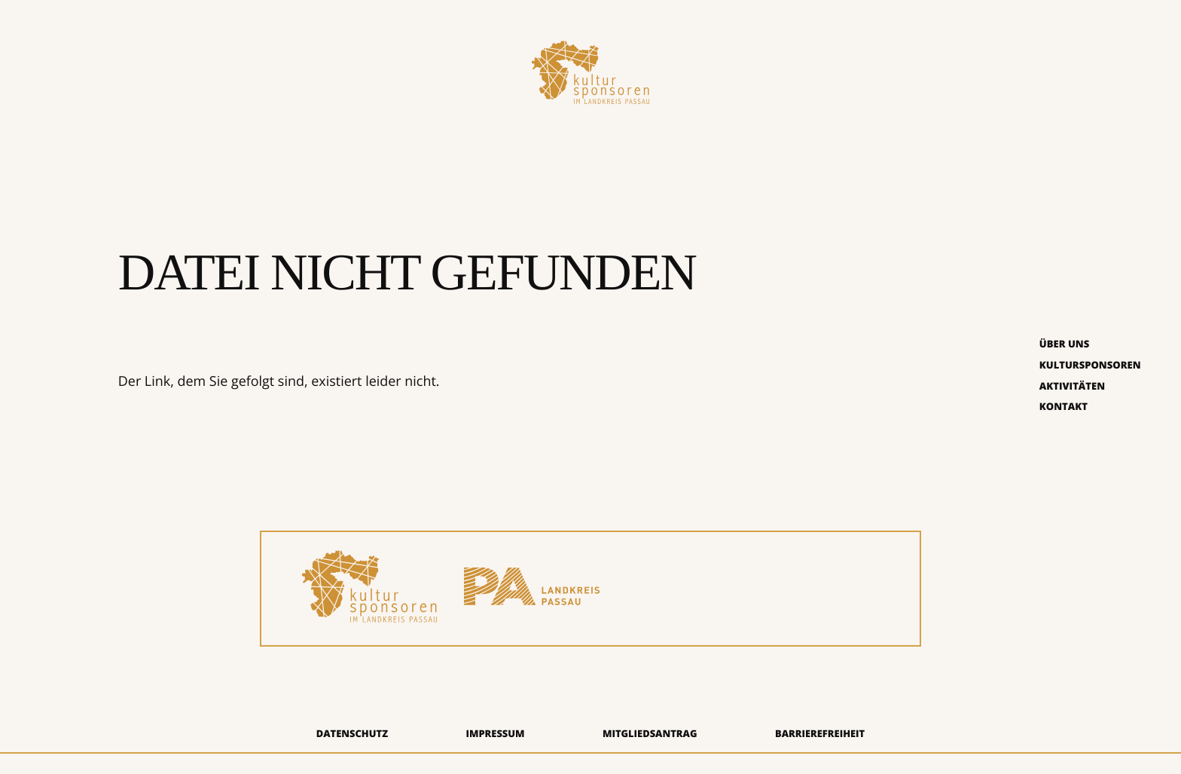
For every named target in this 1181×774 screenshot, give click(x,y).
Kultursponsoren (1090, 365)
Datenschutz (352, 733)
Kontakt (1063, 406)
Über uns (1064, 343)
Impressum (494, 733)
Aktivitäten (1072, 386)
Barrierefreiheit (820, 733)
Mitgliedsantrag (650, 733)
